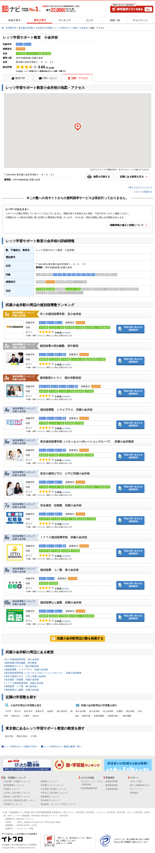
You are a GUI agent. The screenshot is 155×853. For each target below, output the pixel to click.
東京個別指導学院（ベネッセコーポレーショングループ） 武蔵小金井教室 (87, 441)
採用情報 (33, 845)
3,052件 (66, 621)
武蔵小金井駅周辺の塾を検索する (80, 638)
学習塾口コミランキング (52, 785)
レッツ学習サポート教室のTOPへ (21, 746)
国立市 (36, 716)
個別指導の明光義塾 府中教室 (59, 345)
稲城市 (50, 711)
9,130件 (66, 365)
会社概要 (5, 845)
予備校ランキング (11, 789)
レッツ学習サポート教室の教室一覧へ (63, 746)
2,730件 (66, 428)
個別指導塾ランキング (13, 785)
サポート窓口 (136, 781)
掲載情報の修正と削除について (127, 225)
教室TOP (20, 78)
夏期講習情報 (111, 785)
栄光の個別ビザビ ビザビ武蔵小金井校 (65, 473)
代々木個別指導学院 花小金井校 (60, 314)
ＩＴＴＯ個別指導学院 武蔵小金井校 (63, 537)
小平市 (8, 711)
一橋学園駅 (126, 716)
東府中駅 (86, 716)
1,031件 (66, 492)
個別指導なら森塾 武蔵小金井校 (60, 602)
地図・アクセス (79, 78)
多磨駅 (120, 711)
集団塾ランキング (49, 781)
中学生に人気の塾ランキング (54, 793)
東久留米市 (62, 711)
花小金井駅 (108, 711)
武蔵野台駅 (112, 716)
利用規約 (134, 793)
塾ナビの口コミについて (141, 187)
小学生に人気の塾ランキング (16, 793)
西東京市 (40, 711)
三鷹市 (26, 716)
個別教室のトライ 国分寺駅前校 (60, 377)
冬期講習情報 (111, 789)
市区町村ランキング (50, 800)
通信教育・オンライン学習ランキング (58, 804)
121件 (65, 589)
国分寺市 (28, 711)
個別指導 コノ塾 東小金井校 (59, 569)
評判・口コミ (50, 78)
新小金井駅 (94, 711)
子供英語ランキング (12, 804)
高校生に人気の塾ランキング (16, 796)
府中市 (17, 711)
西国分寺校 (22, 736)
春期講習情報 (111, 781)
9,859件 (66, 396)
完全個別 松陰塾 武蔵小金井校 (60, 505)
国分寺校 (9, 736)
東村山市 (16, 716)
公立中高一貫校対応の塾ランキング (19, 800)
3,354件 (66, 333)
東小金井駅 (81, 711)
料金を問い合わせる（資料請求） (133, 328)
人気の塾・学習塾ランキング (16, 781)
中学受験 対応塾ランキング (53, 789)
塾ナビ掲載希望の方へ (140, 785)
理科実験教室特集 (89, 788)
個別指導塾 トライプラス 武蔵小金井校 (66, 409)
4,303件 (66, 460)
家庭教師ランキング (50, 796)
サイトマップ (136, 789)
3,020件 (66, 556)
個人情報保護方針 (19, 845)
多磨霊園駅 (99, 716)
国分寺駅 (130, 711)
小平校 (33, 736)
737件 (65, 524)
